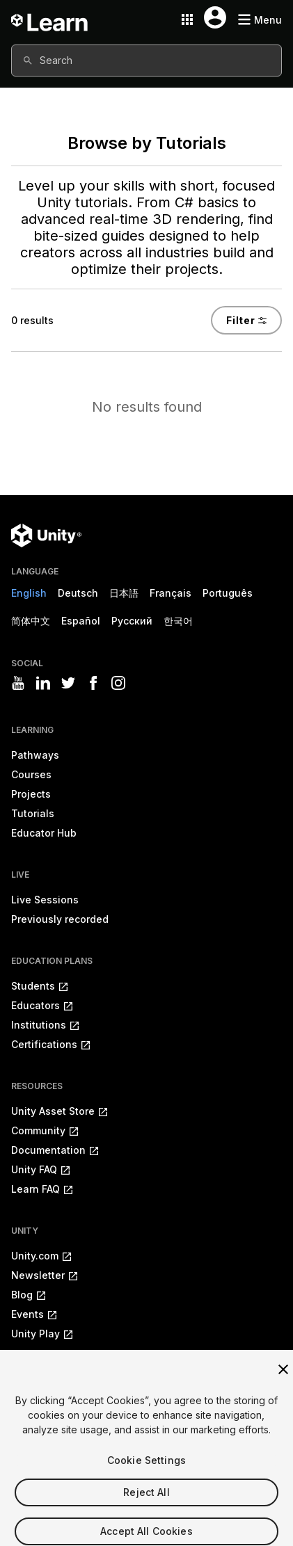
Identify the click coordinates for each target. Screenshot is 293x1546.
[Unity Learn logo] (50, 19)
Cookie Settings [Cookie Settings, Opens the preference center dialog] (146, 1471)
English (29, 593)
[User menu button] (215, 17)
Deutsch (78, 593)
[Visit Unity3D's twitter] (68, 683)
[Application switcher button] (187, 19)
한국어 (178, 621)
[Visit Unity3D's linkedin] (43, 683)
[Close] (283, 1380)
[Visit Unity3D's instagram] (118, 683)
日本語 (123, 593)
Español (80, 621)
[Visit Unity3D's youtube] (18, 683)
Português (228, 593)
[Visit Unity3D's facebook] (93, 683)
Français (170, 593)
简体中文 (30, 621)
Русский (131, 621)
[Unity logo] (46, 535)
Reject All (146, 1503)
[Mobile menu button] (259, 20)
